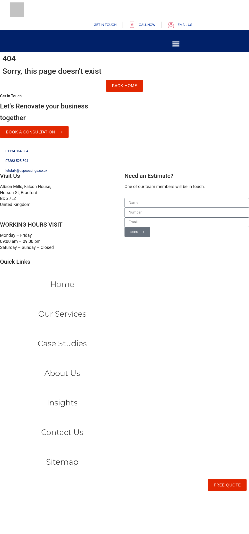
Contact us (62, 432)
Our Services (62, 314)
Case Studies (62, 343)
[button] (176, 44)
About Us (62, 373)
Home (62, 284)
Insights (62, 402)
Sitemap (62, 462)
